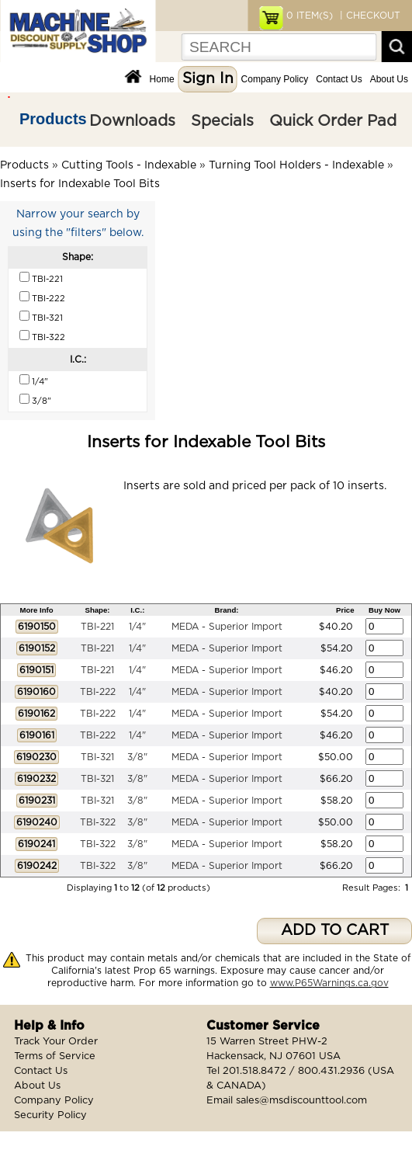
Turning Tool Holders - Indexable (296, 165)
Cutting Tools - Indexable (128, 165)
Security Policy (50, 1115)
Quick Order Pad (332, 121)
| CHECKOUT (368, 15)
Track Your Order (56, 1042)
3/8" (137, 757)
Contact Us (339, 79)
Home (162, 79)
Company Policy (275, 79)
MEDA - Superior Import (226, 626)
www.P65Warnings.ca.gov (329, 983)
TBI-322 (98, 822)
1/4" (137, 626)
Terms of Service (54, 1056)
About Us (389, 79)
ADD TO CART (335, 930)
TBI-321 (97, 757)
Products (53, 118)
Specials (222, 121)
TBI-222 (98, 692)
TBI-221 (97, 626)
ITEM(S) (309, 15)
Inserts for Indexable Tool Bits (80, 184)
